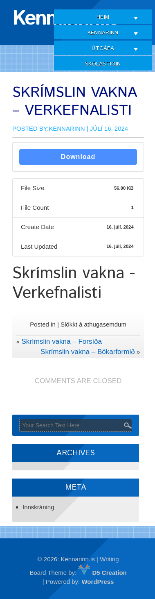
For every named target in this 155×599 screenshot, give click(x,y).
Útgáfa (103, 48)
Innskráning (38, 507)
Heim (103, 17)
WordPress (97, 581)
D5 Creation (102, 572)
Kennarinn (103, 33)
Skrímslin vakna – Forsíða (62, 341)
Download (78, 156)
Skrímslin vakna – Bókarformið (87, 352)
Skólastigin (103, 64)
